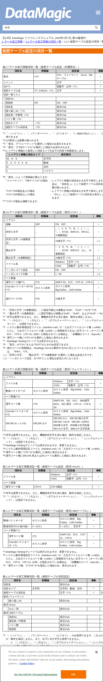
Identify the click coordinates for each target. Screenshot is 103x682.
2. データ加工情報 (12, 41)
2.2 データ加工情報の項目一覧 (43, 41)
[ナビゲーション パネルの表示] (98, 12)
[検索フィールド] (51, 27)
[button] (96, 27)
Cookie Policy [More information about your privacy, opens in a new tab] (27, 679)
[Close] (96, 668)
